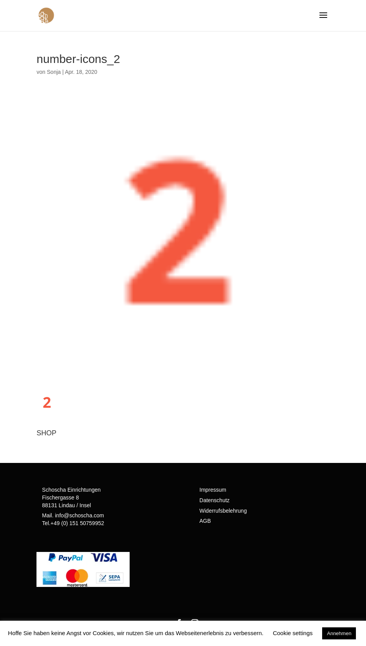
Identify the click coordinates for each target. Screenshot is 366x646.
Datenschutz (214, 500)
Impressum (212, 490)
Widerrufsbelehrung (223, 511)
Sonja (54, 72)
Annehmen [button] (339, 633)
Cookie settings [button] (293, 633)
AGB (205, 521)
